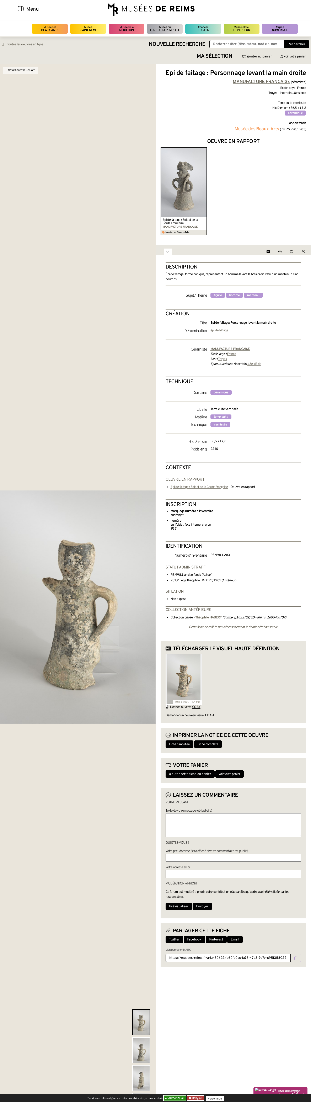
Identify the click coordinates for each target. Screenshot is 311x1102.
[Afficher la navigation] (20, 9)
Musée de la (126, 28)
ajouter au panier (257, 57)
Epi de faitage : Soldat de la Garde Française (180, 221)
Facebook (194, 940)
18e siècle (254, 364)
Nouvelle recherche (177, 44)
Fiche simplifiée (179, 744)
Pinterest (216, 940)
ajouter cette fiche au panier (190, 774)
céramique (295, 113)
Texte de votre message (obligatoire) (189, 811)
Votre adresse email (178, 867)
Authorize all (174, 1098)
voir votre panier (292, 57)
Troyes (222, 359)
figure (218, 295)
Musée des (49, 28)
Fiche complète (208, 744)
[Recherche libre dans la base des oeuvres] (246, 44)
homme (234, 295)
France (231, 354)
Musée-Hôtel (241, 28)
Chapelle (203, 28)
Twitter (174, 940)
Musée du (165, 28)
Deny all (197, 1098)
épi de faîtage (219, 330)
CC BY (196, 707)
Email (235, 940)
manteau (253, 295)
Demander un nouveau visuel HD (187, 715)
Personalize (216, 1098)
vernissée (220, 425)
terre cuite (221, 417)
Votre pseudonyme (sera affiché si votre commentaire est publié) (207, 851)
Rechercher (296, 44)
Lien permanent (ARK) (179, 950)
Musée (88, 28)
